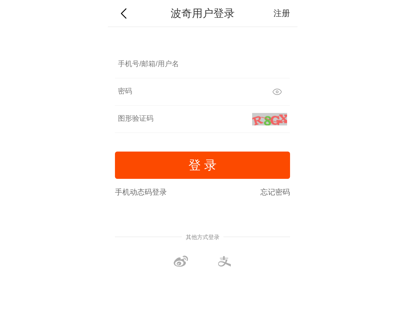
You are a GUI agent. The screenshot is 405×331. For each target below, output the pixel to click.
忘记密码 (275, 192)
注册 (281, 13)
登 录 (202, 165)
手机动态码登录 (141, 192)
